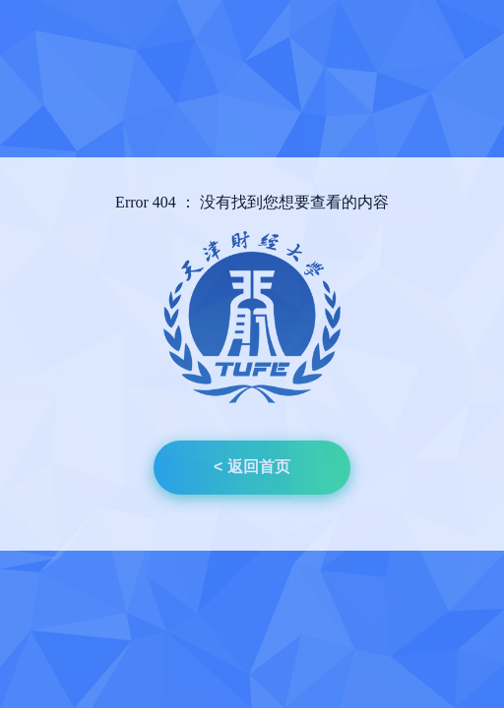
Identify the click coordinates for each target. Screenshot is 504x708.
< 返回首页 (252, 466)
